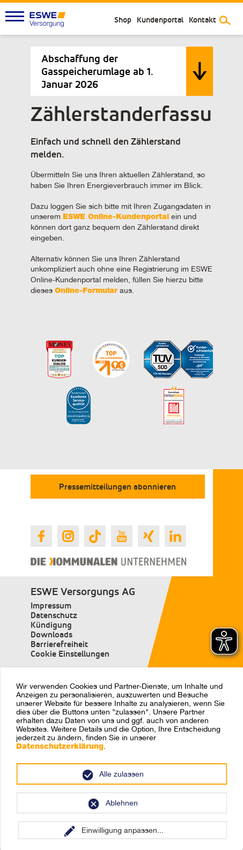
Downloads (51, 634)
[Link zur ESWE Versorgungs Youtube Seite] (121, 536)
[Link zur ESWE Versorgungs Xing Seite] (148, 536)
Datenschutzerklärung (60, 747)
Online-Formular (86, 291)
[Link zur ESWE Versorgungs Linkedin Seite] (175, 536)
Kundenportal (160, 20)
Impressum (51, 605)
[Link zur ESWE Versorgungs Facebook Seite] (41, 536)
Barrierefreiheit (59, 644)
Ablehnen (122, 803)
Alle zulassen (121, 774)
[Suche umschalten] (225, 20)
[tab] (122, 71)
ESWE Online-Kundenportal (116, 217)
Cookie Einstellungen (70, 654)
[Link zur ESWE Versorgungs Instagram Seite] (68, 536)
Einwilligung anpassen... (123, 830)
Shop (122, 20)
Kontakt (202, 20)
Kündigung (51, 625)
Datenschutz (54, 615)
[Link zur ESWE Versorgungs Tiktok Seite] (95, 536)
